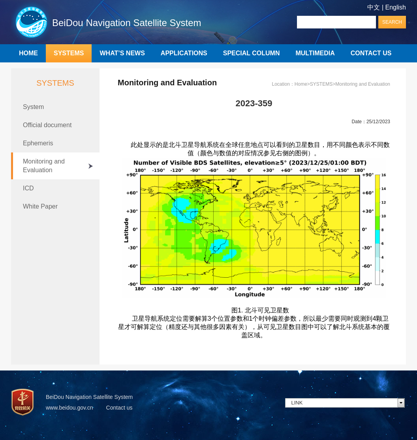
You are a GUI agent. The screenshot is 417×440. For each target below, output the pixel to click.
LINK (297, 403)
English (395, 7)
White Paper (40, 206)
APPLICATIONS (184, 53)
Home (301, 84)
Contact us (119, 407)
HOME (28, 53)
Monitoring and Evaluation (44, 165)
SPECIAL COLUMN (251, 53)
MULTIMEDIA (314, 53)
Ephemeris (38, 143)
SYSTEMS (69, 53)
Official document (47, 125)
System (33, 106)
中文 (373, 7)
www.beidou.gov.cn (69, 407)
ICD (28, 188)
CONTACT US (371, 53)
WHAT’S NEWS (122, 53)
